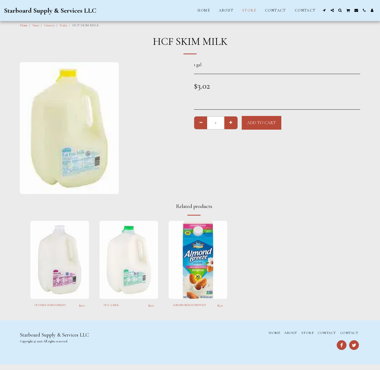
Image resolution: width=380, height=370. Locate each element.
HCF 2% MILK (114, 305)
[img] (59, 260)
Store (35, 25)
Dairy (64, 25)
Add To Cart (261, 122)
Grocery (49, 25)
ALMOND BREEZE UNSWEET (187, 308)
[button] (324, 10)
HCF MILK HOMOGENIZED (48, 308)
